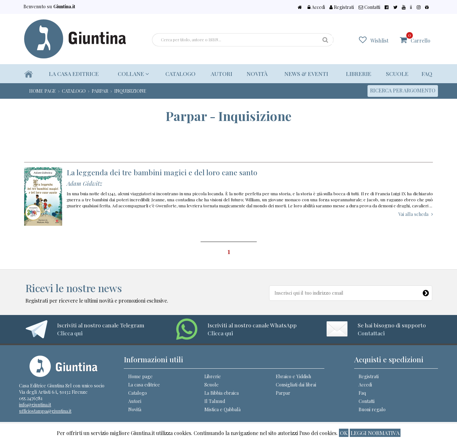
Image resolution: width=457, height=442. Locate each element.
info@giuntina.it (35, 404)
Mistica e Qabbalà (222, 409)
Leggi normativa (375, 432)
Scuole (397, 73)
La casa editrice (74, 73)
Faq (426, 73)
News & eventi (305, 73)
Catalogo (177, 73)
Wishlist (383, 40)
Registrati (367, 7)
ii (419, 7)
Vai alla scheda (413, 214)
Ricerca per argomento (402, 90)
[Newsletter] (426, 292)
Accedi (345, 7)
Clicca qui (70, 333)
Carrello (420, 38)
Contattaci (371, 333)
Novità (254, 73)
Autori (219, 73)
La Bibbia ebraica (221, 393)
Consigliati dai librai (296, 384)
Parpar (283, 393)
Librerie (357, 73)
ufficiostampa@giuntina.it (45, 411)
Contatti (391, 7)
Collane (132, 73)
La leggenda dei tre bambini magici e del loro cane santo (162, 172)
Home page (140, 376)
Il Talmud (214, 401)
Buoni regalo (372, 409)
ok (344, 432)
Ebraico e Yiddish (293, 376)
